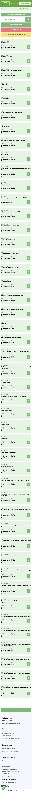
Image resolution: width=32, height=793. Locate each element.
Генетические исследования (11, 738)
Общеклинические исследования (8, 734)
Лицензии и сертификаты (10, 751)
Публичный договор (8, 748)
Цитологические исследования (7, 730)
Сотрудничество (7, 761)
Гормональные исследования (11, 723)
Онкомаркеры (6, 726)
